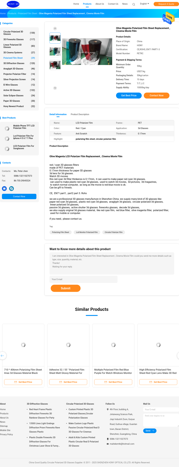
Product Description (80, 114)
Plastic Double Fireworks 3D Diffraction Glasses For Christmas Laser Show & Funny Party (43, 442)
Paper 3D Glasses (19, 100)
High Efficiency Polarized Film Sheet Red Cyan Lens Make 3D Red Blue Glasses (157, 373)
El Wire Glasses (19, 84)
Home (3, 409)
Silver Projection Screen (19, 79)
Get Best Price (128, 95)
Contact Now (19, 196)
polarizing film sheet (60, 232)
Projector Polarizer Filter (19, 74)
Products (4, 413)
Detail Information (58, 114)
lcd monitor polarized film (87, 232)
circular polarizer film (114, 232)
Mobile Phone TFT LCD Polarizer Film (24, 127)
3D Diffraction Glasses (19, 63)
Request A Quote (166, 4)
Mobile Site (5, 430)
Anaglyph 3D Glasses (19, 68)
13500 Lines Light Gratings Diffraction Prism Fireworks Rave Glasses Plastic (44, 427)
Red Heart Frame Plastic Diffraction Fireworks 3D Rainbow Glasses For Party (41, 413)
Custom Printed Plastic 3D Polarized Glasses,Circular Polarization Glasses (81, 413)
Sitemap (4, 426)
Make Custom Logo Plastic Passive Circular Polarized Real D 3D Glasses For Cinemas (84, 427)
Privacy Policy (6, 434)
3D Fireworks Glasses (19, 39)
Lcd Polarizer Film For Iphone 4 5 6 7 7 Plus (23, 137)
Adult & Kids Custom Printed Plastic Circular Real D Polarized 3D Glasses (84, 441)
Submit (65, 288)
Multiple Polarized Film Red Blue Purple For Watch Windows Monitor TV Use (113, 373)
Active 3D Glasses (19, 90)
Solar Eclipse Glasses (19, 95)
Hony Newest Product (19, 106)
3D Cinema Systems (19, 52)
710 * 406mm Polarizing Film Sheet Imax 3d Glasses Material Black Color (23, 373)
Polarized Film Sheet (19, 57)
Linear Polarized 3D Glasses (19, 46)
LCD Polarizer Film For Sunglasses (23, 147)
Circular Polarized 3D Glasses (19, 32)
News (2, 422)
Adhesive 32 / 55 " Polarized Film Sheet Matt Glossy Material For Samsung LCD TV (66, 373)
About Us (4, 418)
